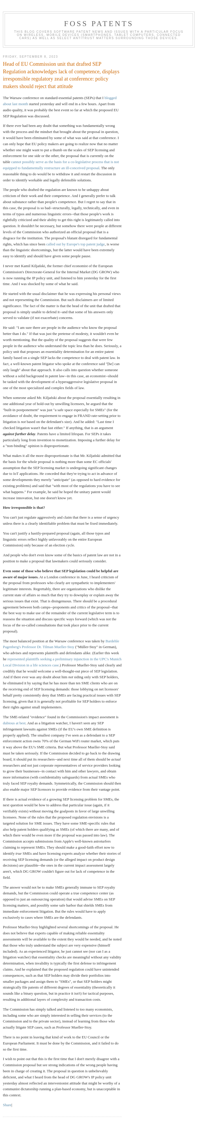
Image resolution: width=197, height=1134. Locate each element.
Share (7, 1105)
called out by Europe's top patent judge (75, 244)
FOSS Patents (99, 23)
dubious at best (14, 723)
